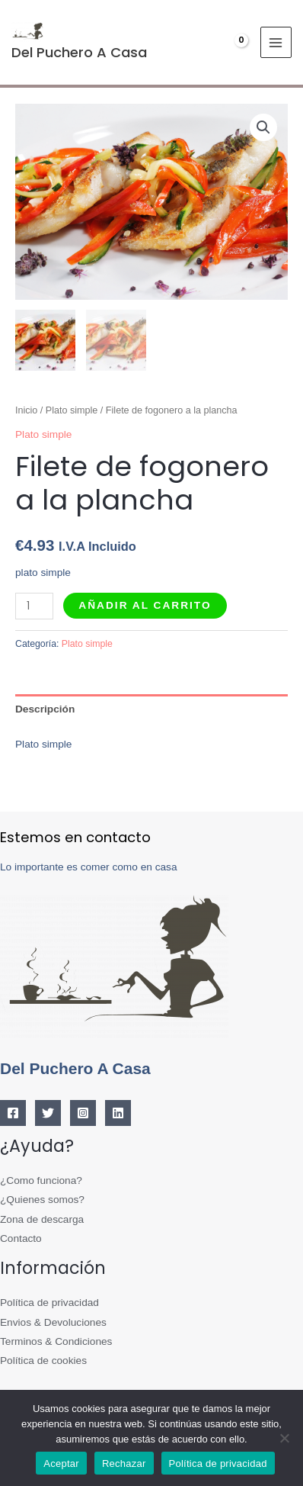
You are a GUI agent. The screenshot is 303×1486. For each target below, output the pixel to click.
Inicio (26, 410)
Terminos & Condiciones (56, 1341)
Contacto (21, 1238)
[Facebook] (13, 1113)
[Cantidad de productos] (34, 606)
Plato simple (72, 410)
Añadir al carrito (144, 605)
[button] (263, 127)
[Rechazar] (284, 1438)
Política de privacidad (49, 1302)
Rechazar (124, 1463)
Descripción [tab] (45, 709)
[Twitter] (48, 1113)
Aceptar (61, 1463)
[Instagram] (83, 1113)
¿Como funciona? (41, 1180)
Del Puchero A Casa (79, 52)
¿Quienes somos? (42, 1199)
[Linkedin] (118, 1113)
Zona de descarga (42, 1219)
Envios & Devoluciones (53, 1322)
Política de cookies (43, 1361)
